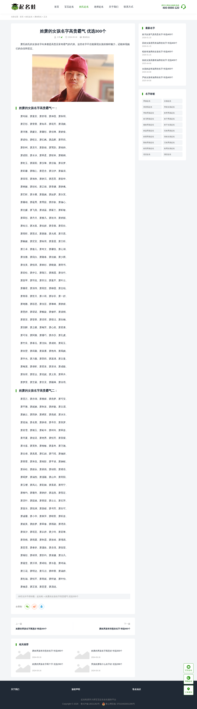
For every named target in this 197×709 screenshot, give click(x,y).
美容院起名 (147, 107)
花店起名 (146, 154)
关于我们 (113, 6)
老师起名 (99, 6)
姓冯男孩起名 (148, 119)
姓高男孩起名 (148, 148)
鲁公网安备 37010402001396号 (118, 704)
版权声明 (76, 689)
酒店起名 (167, 154)
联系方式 (128, 6)
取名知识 (136, 689)
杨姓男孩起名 (148, 125)
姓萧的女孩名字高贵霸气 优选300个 (61, 596)
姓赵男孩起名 (148, 131)
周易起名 (188, 679)
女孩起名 (167, 101)
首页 (56, 6)
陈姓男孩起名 (148, 143)
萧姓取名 (38, 17)
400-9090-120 (170, 6)
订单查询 (188, 690)
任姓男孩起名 (169, 131)
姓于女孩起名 (169, 125)
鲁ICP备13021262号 (90, 704)
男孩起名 (146, 101)
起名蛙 (40, 596)
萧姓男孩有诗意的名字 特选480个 (114, 629)
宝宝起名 (69, 6)
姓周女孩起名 (169, 148)
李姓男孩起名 (148, 113)
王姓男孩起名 (169, 143)
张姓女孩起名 (169, 137)
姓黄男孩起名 (148, 137)
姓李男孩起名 (169, 113)
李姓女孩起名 (169, 107)
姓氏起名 (84, 6)
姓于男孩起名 (169, 119)
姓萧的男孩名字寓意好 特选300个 (31, 629)
